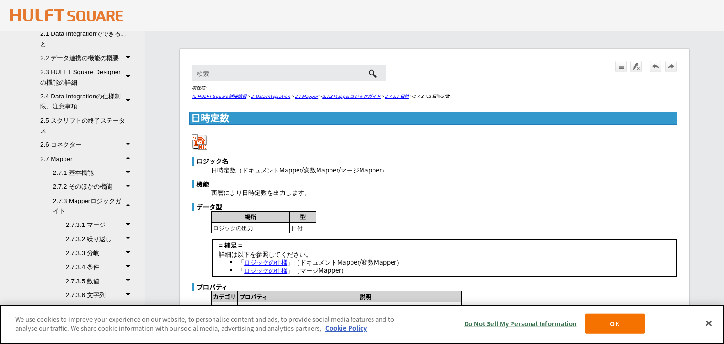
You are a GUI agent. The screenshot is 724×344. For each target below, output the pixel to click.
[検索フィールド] (289, 73)
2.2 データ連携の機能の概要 (87, 58)
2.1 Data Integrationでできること (83, 38)
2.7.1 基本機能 (94, 173)
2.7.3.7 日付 (397, 96)
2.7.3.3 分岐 (100, 253)
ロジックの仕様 (265, 262)
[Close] (708, 322)
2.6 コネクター (87, 144)
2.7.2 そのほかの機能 (94, 187)
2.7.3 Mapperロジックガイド (94, 206)
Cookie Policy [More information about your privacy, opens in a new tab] (346, 328)
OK (614, 323)
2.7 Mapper (87, 159)
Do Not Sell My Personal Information (520, 323)
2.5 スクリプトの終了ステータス (82, 125)
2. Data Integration (270, 96)
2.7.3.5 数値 (100, 281)
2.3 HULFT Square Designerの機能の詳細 (87, 77)
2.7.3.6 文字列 (100, 295)
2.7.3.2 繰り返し (100, 239)
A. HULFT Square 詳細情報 (219, 96)
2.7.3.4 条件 (100, 267)
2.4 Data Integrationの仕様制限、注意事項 (87, 101)
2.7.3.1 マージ (100, 225)
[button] (130, 58)
